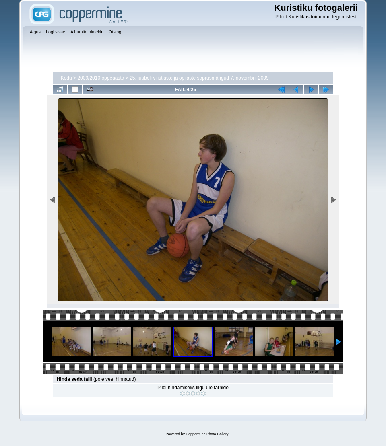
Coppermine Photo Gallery (207, 434)
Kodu (66, 78)
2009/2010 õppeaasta (100, 78)
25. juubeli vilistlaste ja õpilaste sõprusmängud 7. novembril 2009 (199, 78)
